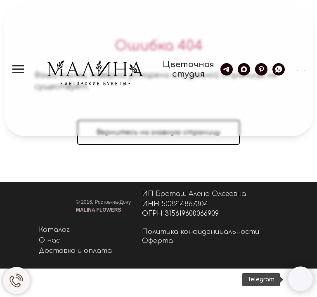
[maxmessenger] (244, 69)
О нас (49, 240)
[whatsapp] (278, 69)
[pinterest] (261, 69)
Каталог (54, 229)
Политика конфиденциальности (200, 232)
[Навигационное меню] (18, 69)
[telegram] (226, 69)
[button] (291, 69)
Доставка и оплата (75, 251)
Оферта (157, 241)
